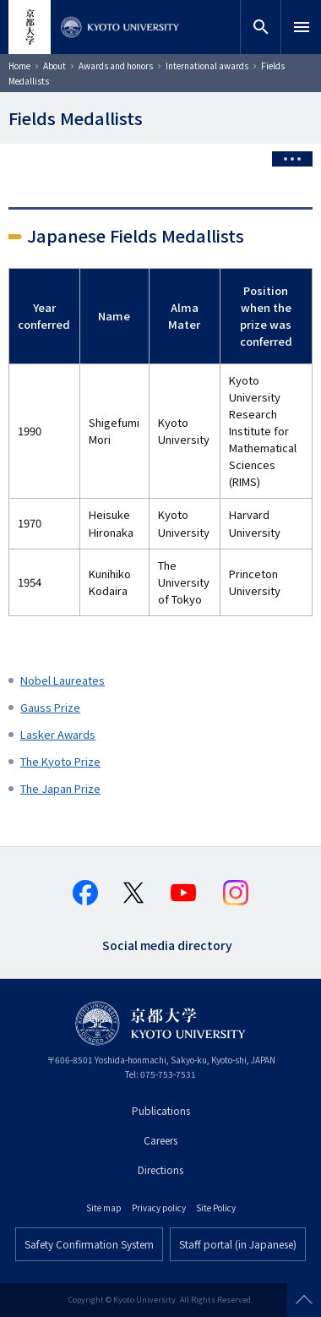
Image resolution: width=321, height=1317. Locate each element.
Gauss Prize (50, 707)
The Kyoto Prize (60, 761)
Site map (104, 1207)
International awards (207, 65)
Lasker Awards (57, 734)
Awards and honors (116, 65)
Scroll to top (304, 1300)
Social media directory (167, 944)
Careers (160, 1140)
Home (19, 65)
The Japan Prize (60, 788)
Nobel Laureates (62, 680)
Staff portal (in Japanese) (238, 1244)
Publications (161, 1110)
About (54, 65)
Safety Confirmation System (89, 1244)
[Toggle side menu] (292, 159)
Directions (160, 1169)
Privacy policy (159, 1207)
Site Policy (216, 1207)
